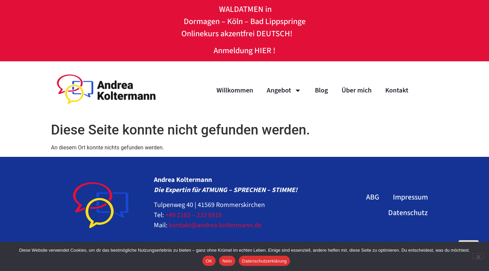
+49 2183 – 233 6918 (193, 215)
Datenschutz (408, 212)
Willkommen (234, 90)
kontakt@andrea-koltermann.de (215, 225)
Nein (227, 261)
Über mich (357, 90)
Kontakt (396, 90)
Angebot (284, 90)
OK (209, 261)
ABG (372, 197)
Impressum (410, 197)
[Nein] (478, 256)
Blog (321, 90)
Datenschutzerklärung (264, 261)
